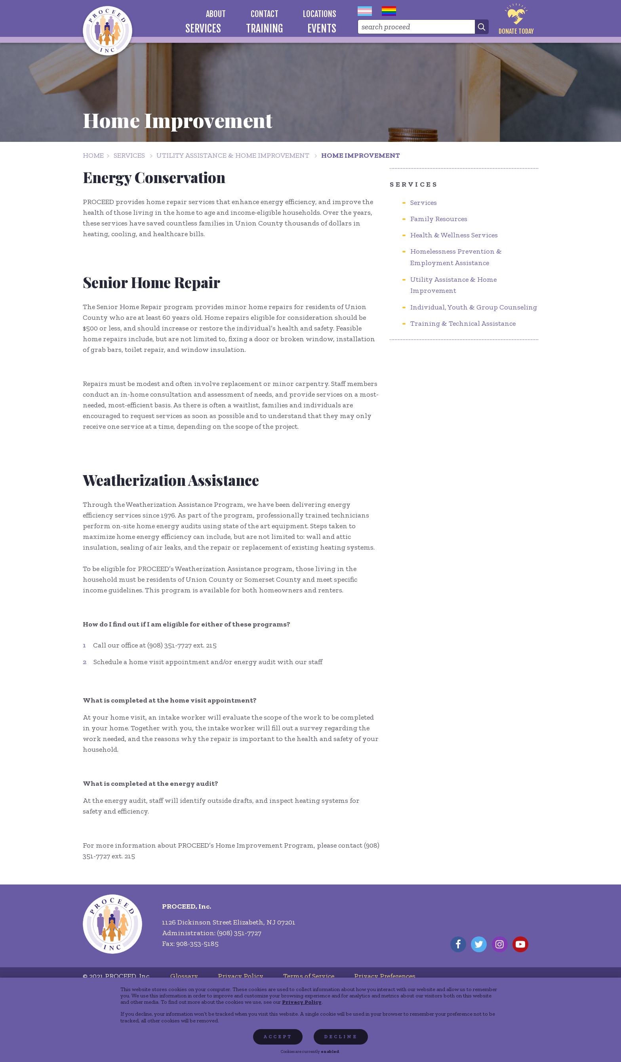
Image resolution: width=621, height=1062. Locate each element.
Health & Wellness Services (454, 235)
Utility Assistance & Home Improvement (232, 155)
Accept (277, 1036)
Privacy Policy (302, 1002)
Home (93, 155)
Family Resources (438, 218)
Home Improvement (360, 155)
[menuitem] (216, 14)
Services (129, 155)
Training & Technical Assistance (463, 323)
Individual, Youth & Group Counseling (473, 307)
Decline (341, 1036)
